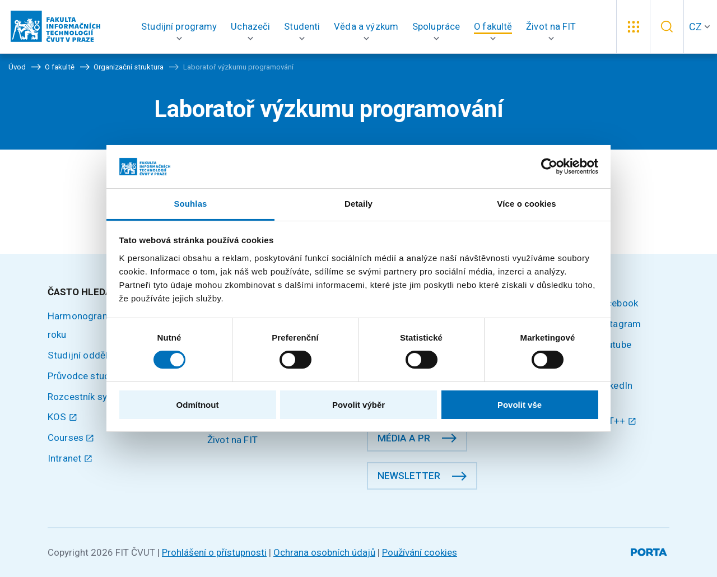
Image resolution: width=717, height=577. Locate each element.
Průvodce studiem (86, 375)
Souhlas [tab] (190, 203)
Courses (71, 437)
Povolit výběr (358, 405)
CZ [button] (695, 26)
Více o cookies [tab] (526, 203)
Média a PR (404, 438)
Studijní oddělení (84, 355)
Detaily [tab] (358, 203)
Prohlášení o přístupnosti (214, 552)
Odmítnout (197, 405)
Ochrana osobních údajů (324, 552)
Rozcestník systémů (91, 396)
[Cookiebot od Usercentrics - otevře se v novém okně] (549, 166)
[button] (179, 26)
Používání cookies (419, 552)
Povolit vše (519, 405)
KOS (62, 416)
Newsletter (409, 475)
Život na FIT (232, 439)
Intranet (70, 458)
